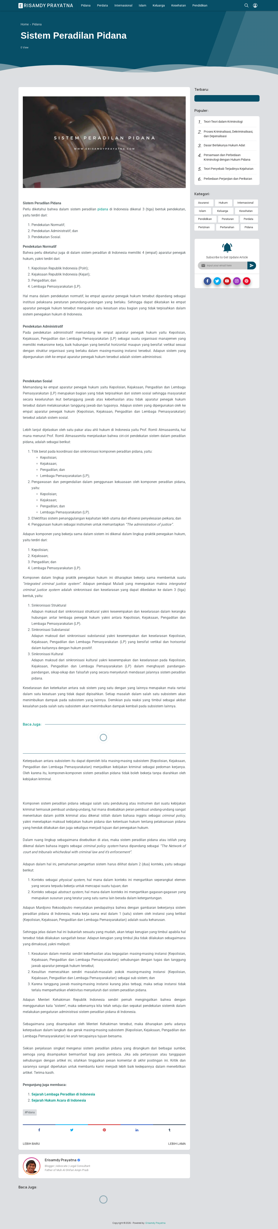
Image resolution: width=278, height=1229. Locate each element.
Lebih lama (177, 1143)
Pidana (86, 5)
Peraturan (228, 219)
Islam (142, 5)
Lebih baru (31, 1143)
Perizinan (204, 227)
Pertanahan (227, 227)
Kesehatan (178, 5)
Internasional (123, 5)
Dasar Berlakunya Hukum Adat (224, 145)
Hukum (223, 202)
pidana (103, 209)
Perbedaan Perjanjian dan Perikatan (228, 178)
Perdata (102, 5)
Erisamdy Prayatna (46, 5)
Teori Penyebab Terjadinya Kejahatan (228, 168)
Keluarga (159, 5)
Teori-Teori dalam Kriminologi (223, 121)
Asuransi (203, 202)
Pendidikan (199, 5)
